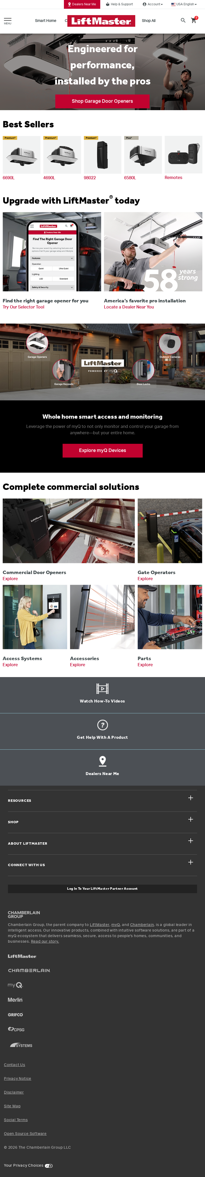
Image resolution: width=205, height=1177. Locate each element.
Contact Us (14, 1065)
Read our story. (45, 941)
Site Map (12, 1106)
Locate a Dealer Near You (129, 307)
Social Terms (16, 1120)
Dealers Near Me (82, 4)
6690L (9, 178)
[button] (184, 4)
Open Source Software (25, 1134)
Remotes (173, 178)
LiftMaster (100, 925)
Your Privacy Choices (23, 1165)
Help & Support (118, 4)
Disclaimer (14, 1092)
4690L (49, 178)
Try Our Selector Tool (23, 307)
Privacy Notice (17, 1079)
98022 (90, 178)
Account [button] (152, 4)
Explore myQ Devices (102, 450)
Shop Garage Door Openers (102, 101)
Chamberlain (142, 925)
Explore (10, 579)
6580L (130, 178)
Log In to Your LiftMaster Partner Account (102, 888)
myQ (115, 925)
